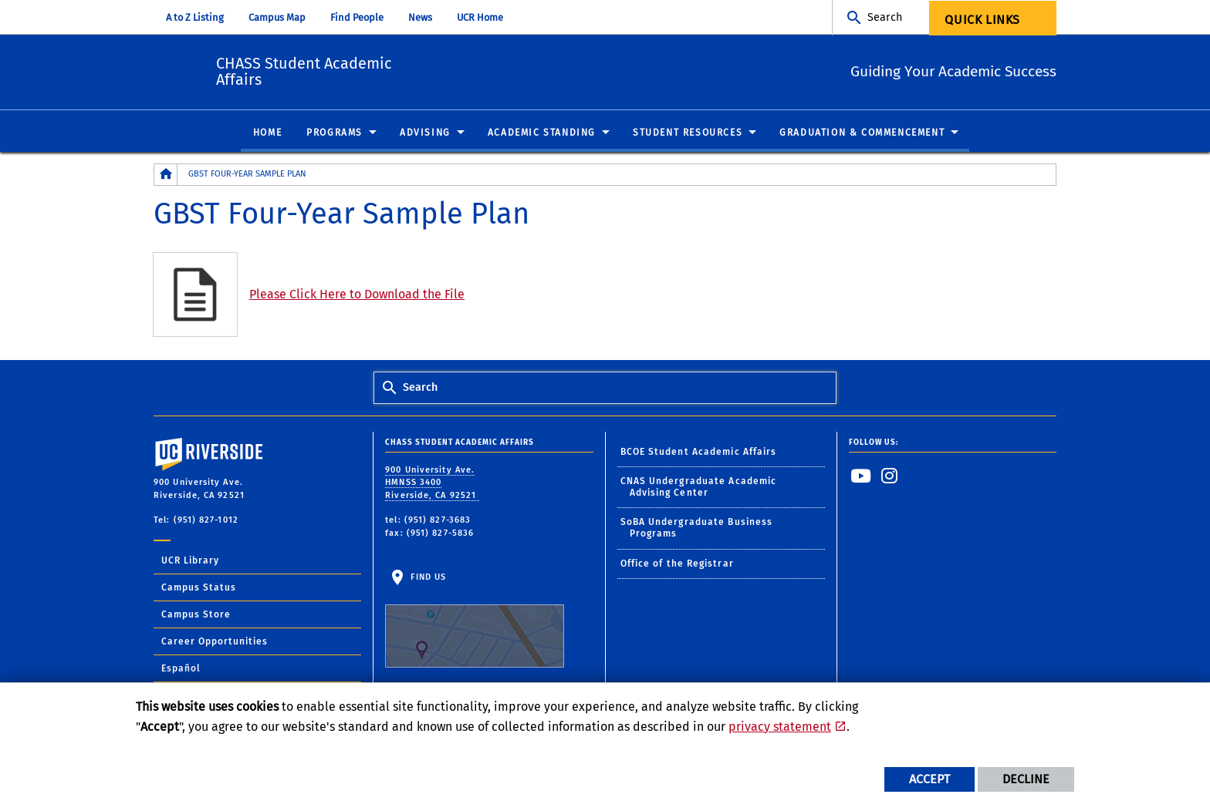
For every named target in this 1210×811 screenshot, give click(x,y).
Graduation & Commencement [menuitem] (862, 133)
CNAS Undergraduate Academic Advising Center (698, 487)
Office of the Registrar (677, 564)
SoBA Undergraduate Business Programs (696, 528)
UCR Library (190, 561)
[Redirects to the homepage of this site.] (165, 175)
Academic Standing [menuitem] (542, 133)
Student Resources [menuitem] (687, 133)
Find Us (474, 620)
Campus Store (196, 615)
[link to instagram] (890, 476)
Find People (357, 17)
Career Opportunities (214, 642)
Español (181, 669)
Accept (929, 779)
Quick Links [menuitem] (982, 19)
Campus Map (277, 17)
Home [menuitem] (267, 133)
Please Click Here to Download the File (357, 295)
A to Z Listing (195, 17)
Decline (1025, 779)
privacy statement (779, 726)
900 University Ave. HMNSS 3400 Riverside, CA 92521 (432, 483)
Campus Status (198, 588)
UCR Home (480, 17)
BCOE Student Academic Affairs (698, 451)
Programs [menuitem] (334, 133)
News (420, 17)
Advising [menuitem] (425, 133)
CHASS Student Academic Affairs (388, 69)
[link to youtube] (861, 476)
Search (884, 17)
